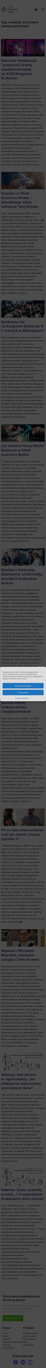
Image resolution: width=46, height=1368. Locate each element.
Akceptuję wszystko (23, 686)
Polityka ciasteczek (21, 698)
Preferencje (23, 693)
